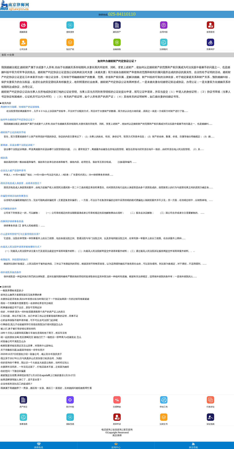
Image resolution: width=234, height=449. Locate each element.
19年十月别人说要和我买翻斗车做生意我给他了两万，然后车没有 (34, 333)
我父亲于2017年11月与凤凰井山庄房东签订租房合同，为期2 (31, 358)
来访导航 (193, 445)
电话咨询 (106, 429)
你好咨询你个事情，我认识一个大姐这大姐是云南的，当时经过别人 (35, 362)
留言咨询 (128, 429)
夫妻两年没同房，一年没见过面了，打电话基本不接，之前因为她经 (35, 366)
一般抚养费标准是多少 (12, 290)
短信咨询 (117, 429)
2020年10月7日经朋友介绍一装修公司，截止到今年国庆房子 (31, 354)
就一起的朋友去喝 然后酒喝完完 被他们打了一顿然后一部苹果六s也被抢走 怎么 (41, 337)
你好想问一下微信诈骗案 (13, 371)
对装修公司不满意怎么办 (13, 341)
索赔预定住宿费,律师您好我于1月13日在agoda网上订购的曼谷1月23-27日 (38, 375)
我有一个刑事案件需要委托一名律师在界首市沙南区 (27, 303)
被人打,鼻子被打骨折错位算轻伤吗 (18, 328)
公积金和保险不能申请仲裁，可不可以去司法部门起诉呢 (29, 320)
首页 (4, 54)
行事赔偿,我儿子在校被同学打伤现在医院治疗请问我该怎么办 (32, 324)
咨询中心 (116, 445)
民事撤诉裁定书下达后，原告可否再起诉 (21, 307)
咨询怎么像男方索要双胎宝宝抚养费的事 (21, 294)
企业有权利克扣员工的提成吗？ (17, 383)
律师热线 (38, 445)
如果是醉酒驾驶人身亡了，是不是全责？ (21, 379)
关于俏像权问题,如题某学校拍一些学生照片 (23, 350)
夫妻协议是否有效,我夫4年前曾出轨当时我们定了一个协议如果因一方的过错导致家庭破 (45, 299)
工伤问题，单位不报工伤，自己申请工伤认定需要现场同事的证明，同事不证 (39, 316)
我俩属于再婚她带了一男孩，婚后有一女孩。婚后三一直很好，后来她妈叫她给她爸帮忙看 (46, 388)
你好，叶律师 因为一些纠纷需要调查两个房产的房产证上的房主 (33, 311)
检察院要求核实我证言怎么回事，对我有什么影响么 (27, 345)
